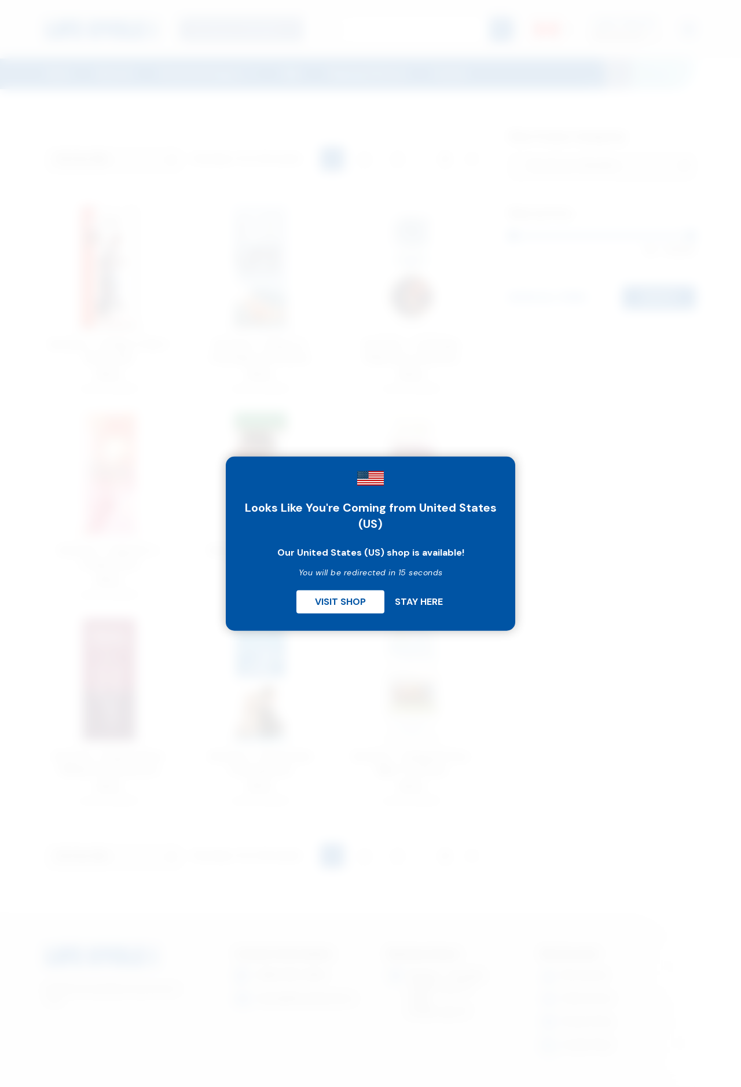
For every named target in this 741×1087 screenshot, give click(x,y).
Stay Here (419, 601)
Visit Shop (340, 601)
